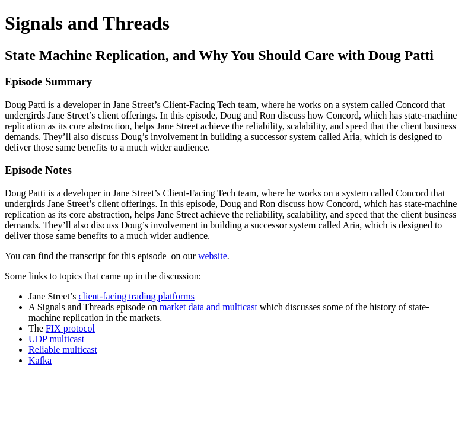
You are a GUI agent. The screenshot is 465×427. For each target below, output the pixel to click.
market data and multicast (208, 307)
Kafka (40, 360)
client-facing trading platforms (136, 296)
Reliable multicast (62, 350)
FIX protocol (70, 328)
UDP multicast (56, 339)
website (212, 256)
